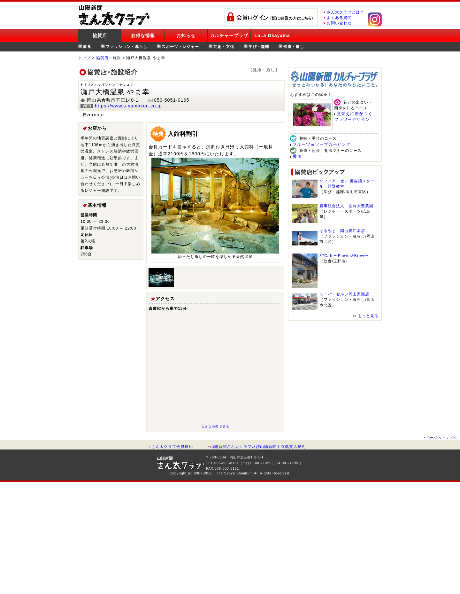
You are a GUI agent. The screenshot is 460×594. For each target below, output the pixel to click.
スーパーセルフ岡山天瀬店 (344, 294)
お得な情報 (143, 35)
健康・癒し (293, 46)
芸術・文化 (223, 46)
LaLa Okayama (272, 35)
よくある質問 (339, 17)
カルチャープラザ (229, 35)
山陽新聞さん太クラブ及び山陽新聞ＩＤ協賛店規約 (258, 446)
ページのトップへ (441, 438)
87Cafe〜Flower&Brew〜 (343, 256)
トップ (84, 58)
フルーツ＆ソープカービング (322, 144)
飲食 (87, 46)
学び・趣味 (259, 46)
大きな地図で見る (215, 426)
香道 (297, 156)
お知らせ (185, 35)
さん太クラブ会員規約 (172, 446)
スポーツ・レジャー (180, 46)
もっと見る (368, 316)
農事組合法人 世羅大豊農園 (346, 206)
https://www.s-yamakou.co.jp (128, 105)
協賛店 (100, 35)
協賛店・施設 (108, 58)
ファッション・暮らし (126, 46)
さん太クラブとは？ (345, 12)
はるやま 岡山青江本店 (342, 231)
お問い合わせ (339, 23)
